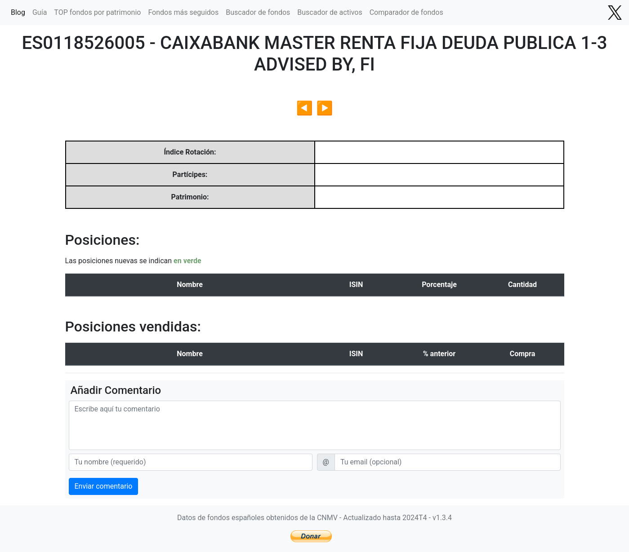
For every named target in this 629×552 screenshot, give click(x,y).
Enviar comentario (104, 486)
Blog (18, 12)
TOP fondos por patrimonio (97, 12)
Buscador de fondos (258, 12)
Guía (39, 12)
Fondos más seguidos (183, 12)
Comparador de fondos (406, 12)
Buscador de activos (329, 12)
